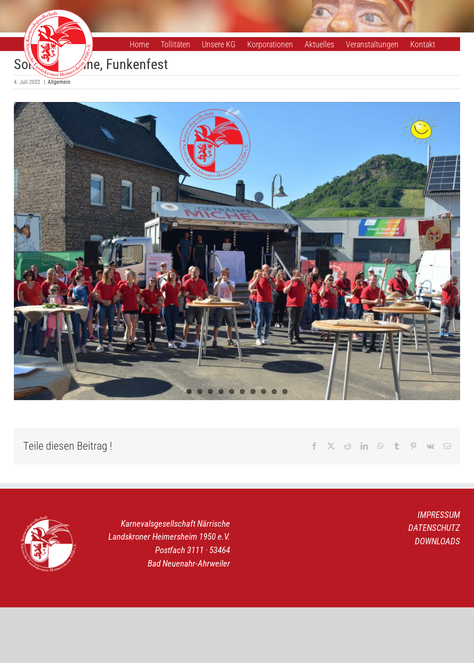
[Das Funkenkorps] (237, 251)
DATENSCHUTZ (434, 528)
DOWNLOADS (437, 541)
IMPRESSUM (439, 515)
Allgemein (59, 82)
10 (284, 391)
